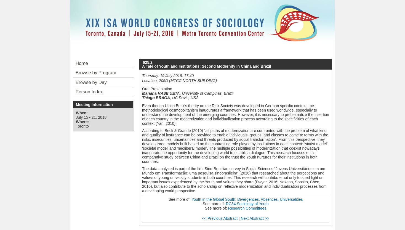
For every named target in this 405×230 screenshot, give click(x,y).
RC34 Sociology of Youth (247, 204)
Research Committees (247, 208)
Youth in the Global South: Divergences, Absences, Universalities (247, 199)
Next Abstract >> (255, 218)
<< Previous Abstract (220, 218)
